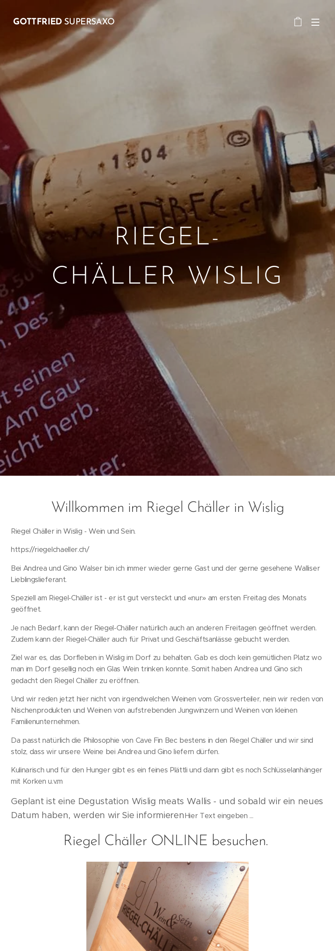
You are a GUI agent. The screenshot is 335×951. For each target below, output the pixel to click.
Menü (315, 22)
